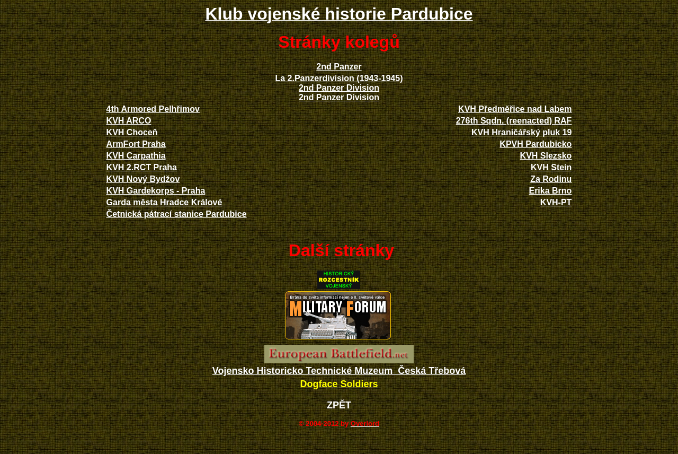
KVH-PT (556, 202)
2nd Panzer (338, 66)
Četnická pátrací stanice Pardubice (176, 214)
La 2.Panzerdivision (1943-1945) (339, 78)
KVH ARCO (128, 120)
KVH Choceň (132, 132)
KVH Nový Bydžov (143, 179)
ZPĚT (339, 405)
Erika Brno (550, 190)
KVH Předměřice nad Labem (515, 109)
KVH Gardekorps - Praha (156, 190)
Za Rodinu (551, 179)
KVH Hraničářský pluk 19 (521, 132)
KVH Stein (551, 167)
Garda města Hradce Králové (164, 202)
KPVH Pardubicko (535, 144)
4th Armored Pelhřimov (153, 109)
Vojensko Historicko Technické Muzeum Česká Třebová (339, 370)
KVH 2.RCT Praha (141, 167)
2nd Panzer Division (339, 87)
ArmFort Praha (136, 144)
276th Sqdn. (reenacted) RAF (514, 120)
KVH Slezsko (546, 155)
